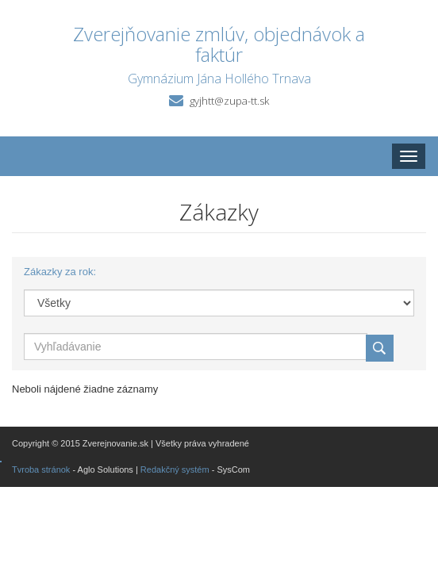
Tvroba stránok (41, 469)
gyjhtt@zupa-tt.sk (229, 101)
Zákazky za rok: (60, 272)
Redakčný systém (174, 469)
